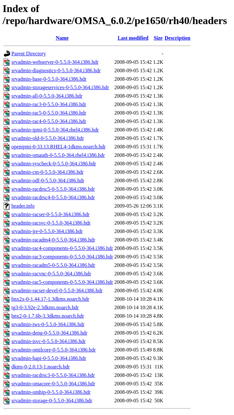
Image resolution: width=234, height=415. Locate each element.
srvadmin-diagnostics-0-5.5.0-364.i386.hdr (56, 70)
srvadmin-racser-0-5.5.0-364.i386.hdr (50, 214)
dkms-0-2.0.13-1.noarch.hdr (40, 366)
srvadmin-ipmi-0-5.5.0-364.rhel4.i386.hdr (55, 129)
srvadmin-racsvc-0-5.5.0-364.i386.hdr (51, 223)
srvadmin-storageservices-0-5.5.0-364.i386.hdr (60, 87)
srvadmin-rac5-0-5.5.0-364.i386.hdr (48, 113)
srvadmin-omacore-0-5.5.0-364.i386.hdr (53, 383)
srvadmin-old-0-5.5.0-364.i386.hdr (47, 138)
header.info (23, 206)
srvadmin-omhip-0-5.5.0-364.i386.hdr (51, 392)
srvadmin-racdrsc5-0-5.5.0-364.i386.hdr (53, 189)
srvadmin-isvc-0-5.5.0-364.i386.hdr (48, 341)
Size (158, 38)
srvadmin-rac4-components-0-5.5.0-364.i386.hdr (62, 248)
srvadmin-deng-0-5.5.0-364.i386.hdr (49, 333)
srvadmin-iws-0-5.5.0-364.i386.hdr (47, 324)
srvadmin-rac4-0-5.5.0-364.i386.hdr (48, 121)
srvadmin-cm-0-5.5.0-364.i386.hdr (47, 172)
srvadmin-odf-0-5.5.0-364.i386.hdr (47, 180)
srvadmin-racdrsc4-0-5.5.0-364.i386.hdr (53, 197)
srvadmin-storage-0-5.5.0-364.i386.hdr (51, 400)
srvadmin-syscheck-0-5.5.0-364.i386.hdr (53, 163)
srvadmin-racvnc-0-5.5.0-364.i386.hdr (51, 273)
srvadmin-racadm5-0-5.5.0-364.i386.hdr (53, 265)
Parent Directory (28, 53)
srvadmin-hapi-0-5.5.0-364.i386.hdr (48, 358)
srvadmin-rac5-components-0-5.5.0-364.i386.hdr (62, 282)
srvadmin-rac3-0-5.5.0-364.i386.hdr (48, 104)
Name (62, 38)
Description (177, 38)
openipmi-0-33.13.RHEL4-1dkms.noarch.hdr (58, 146)
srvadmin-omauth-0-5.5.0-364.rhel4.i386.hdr (58, 155)
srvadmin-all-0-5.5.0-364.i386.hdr (47, 96)
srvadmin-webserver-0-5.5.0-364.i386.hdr (54, 62)
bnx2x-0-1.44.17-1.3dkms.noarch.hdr (50, 299)
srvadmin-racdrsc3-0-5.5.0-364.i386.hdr (53, 375)
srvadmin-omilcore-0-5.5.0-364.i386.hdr (53, 350)
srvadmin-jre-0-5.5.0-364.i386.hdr (47, 231)
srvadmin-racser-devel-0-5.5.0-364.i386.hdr (56, 290)
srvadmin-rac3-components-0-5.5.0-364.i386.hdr (62, 256)
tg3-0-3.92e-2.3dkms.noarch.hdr (45, 307)
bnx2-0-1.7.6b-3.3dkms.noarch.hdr (47, 316)
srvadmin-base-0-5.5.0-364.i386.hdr (48, 79)
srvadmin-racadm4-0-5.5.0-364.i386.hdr (53, 239)
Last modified (133, 38)
